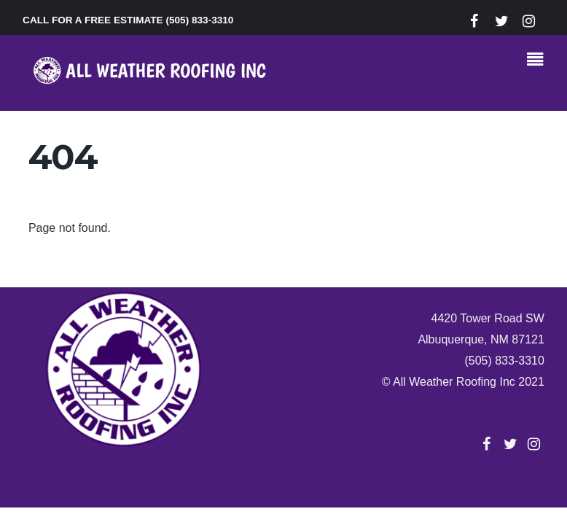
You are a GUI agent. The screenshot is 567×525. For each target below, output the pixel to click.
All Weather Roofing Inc (454, 382)
